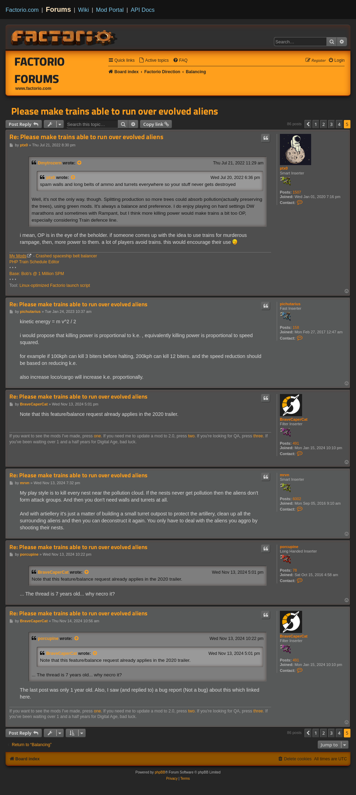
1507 (297, 192)
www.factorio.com (33, 88)
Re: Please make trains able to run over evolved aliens (86, 137)
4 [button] (339, 124)
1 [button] (316, 124)
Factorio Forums (40, 70)
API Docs (143, 10)
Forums (58, 9)
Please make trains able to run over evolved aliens (114, 111)
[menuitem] (154, 60)
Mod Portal (110, 10)
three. (258, 436)
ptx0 (284, 168)
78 (295, 570)
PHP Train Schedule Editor (34, 261)
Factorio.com (22, 10)
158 (296, 327)
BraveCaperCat (293, 419)
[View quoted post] (79, 163)
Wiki (83, 10)
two (191, 436)
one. (98, 436)
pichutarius (290, 304)
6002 (297, 499)
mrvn (284, 475)
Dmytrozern (50, 163)
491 (296, 443)
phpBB (160, 772)
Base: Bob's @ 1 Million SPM (36, 273)
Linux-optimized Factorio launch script (54, 285)
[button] (308, 124)
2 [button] (323, 124)
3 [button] (331, 124)
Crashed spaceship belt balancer (66, 256)
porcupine (289, 547)
